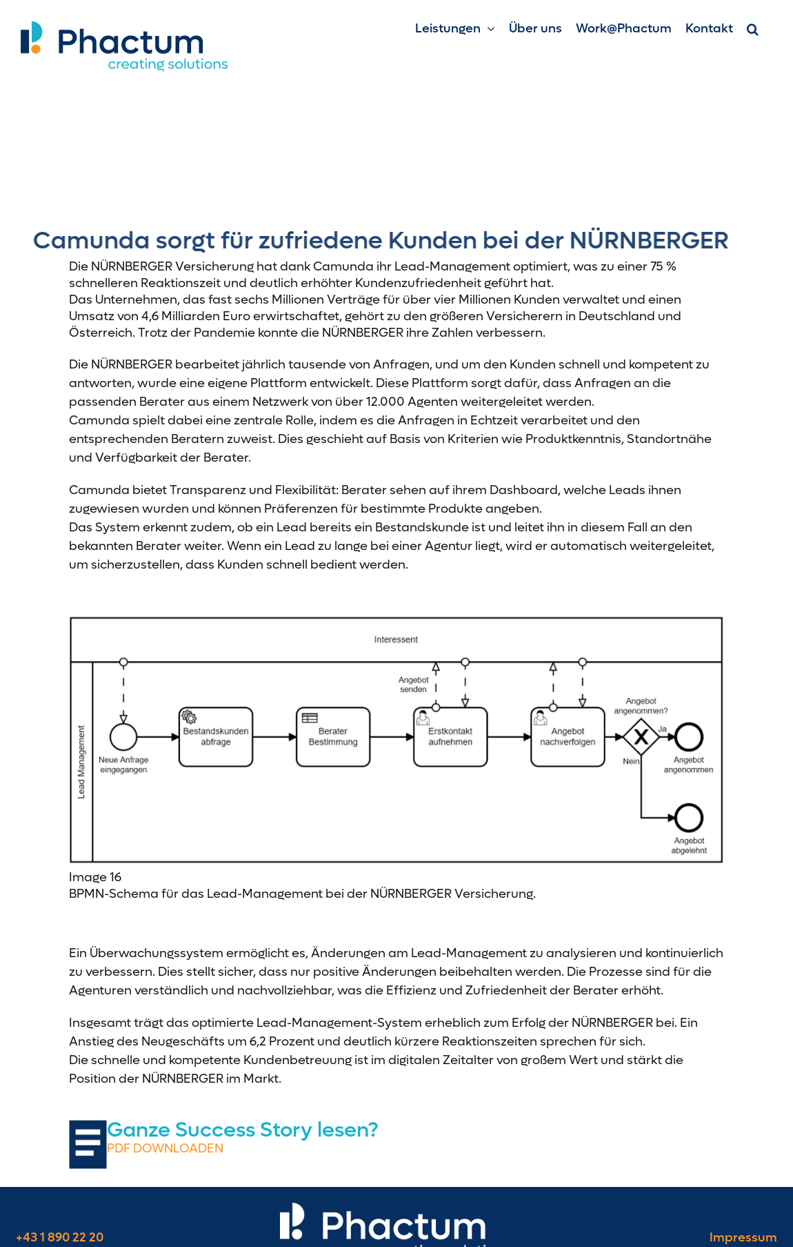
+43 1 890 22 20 (59, 1238)
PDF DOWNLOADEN (165, 1149)
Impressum (743, 1238)
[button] (753, 29)
